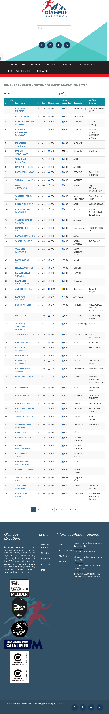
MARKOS (24, 395)
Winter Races (23, 72)
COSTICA (23, 289)
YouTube (63, 555)
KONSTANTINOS (22, 282)
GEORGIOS (21, 349)
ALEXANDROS (21, 298)
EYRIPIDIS (20, 109)
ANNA (24, 387)
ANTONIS (23, 305)
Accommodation (64, 550)
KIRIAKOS (24, 416)
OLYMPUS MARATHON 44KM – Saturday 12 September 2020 (88, 575)
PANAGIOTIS (24, 123)
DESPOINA (21, 160)
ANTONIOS (21, 229)
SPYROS (24, 267)
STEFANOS (24, 116)
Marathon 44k (19, 65)
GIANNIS (22, 370)
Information (43, 72)
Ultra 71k (36, 65)
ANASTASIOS (21, 186)
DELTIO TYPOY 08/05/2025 (86, 551)
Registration (46, 564)
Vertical (52, 65)
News (61, 544)
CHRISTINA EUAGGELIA (20, 326)
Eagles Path (68, 65)
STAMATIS (21, 455)
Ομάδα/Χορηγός (93, 101)
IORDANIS (23, 494)
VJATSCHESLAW (22, 152)
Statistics (45, 553)
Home (6, 64)
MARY (23, 437)
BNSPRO (60, 703)
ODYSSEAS (24, 334)
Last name (20, 103)
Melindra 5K (87, 65)
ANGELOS (24, 167)
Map (43, 569)
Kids (10, 71)
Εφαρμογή (59, 93)
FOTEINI (24, 376)
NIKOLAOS (25, 180)
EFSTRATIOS (24, 355)
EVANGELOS (24, 241)
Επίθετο (8, 93)
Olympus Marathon (45, 546)
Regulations (46, 558)
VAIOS (22, 432)
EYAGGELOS (22, 261)
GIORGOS (23, 221)
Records (62, 561)
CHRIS (21, 315)
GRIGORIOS (22, 274)
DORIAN (23, 342)
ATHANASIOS (24, 172)
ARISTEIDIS (20, 144)
